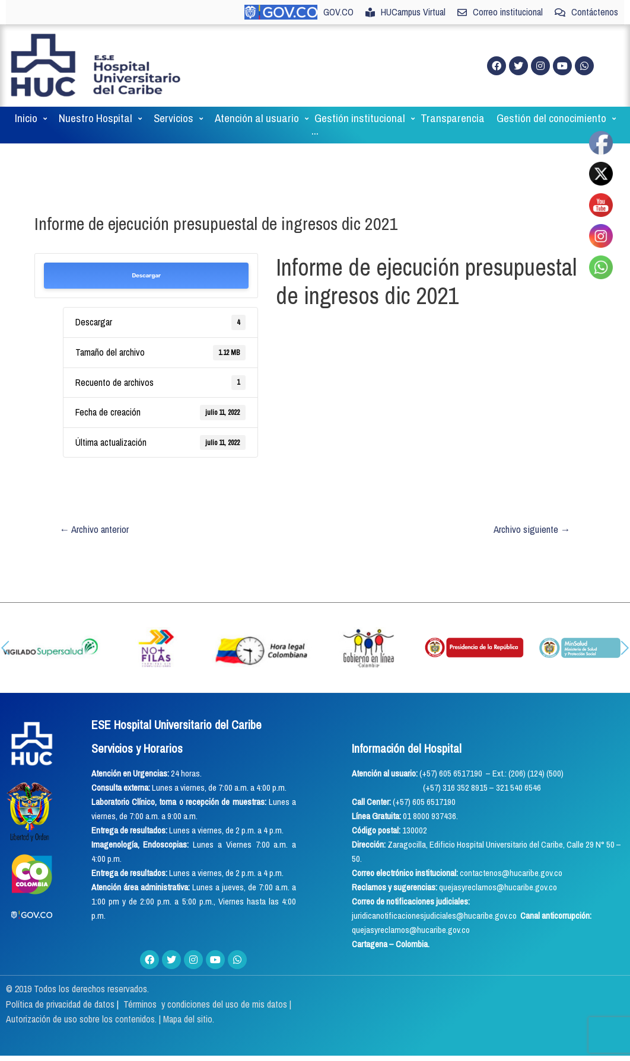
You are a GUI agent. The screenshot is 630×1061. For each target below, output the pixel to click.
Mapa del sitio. (189, 1019)
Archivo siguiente (531, 529)
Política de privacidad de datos (61, 1004)
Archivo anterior (95, 529)
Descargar (146, 275)
